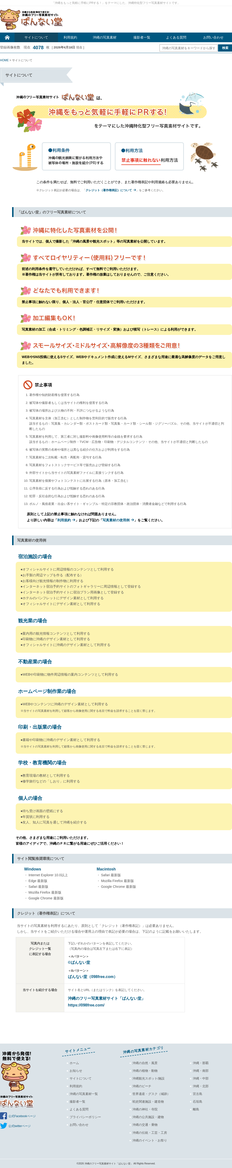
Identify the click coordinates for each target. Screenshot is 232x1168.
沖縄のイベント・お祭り (149, 1140)
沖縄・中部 (201, 1078)
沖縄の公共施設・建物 (148, 1117)
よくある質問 (176, 37)
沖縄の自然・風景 (145, 1063)
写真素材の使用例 (116, 520)
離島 (196, 1109)
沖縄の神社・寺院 (145, 1109)
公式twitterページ (19, 1126)
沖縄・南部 (201, 1071)
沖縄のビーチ (141, 1086)
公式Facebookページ (22, 1116)
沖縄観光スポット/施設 (148, 1078)
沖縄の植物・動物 (145, 1071)
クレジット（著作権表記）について (109, 190)
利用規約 (70, 37)
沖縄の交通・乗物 (145, 1125)
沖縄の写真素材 (104, 37)
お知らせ (76, 1071)
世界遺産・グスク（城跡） (151, 1094)
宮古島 (197, 1094)
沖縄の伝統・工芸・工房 (149, 1132)
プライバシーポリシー (85, 1117)
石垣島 (197, 1101)
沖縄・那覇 (201, 1063)
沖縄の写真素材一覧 (84, 1094)
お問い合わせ (213, 37)
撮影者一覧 (141, 37)
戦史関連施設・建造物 (148, 1101)
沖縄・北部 (201, 1086)
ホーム (74, 1063)
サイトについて (36, 37)
